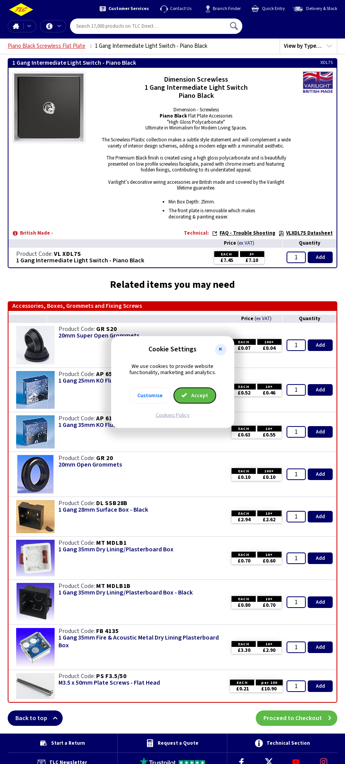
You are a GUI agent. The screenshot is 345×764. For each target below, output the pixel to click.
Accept (195, 396)
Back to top (39, 718)
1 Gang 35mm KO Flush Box (94, 425)
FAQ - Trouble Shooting (243, 233)
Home (15, 26)
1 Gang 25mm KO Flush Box (94, 381)
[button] (221, 349)
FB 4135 (107, 631)
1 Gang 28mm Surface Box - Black (103, 510)
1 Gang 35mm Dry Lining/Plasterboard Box (115, 549)
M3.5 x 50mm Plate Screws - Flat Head (109, 683)
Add (320, 257)
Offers (59, 26)
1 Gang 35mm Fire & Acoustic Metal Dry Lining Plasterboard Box (138, 641)
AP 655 (106, 374)
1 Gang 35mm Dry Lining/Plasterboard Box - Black (125, 592)
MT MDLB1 (111, 543)
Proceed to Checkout (300, 718)
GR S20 (106, 329)
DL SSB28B (112, 503)
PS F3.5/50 (111, 676)
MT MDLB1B (113, 586)
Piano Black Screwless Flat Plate (46, 46)
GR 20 (104, 458)
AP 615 (106, 418)
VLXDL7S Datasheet (305, 233)
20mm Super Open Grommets (98, 335)
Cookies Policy (173, 415)
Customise (150, 396)
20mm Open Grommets (90, 464)
